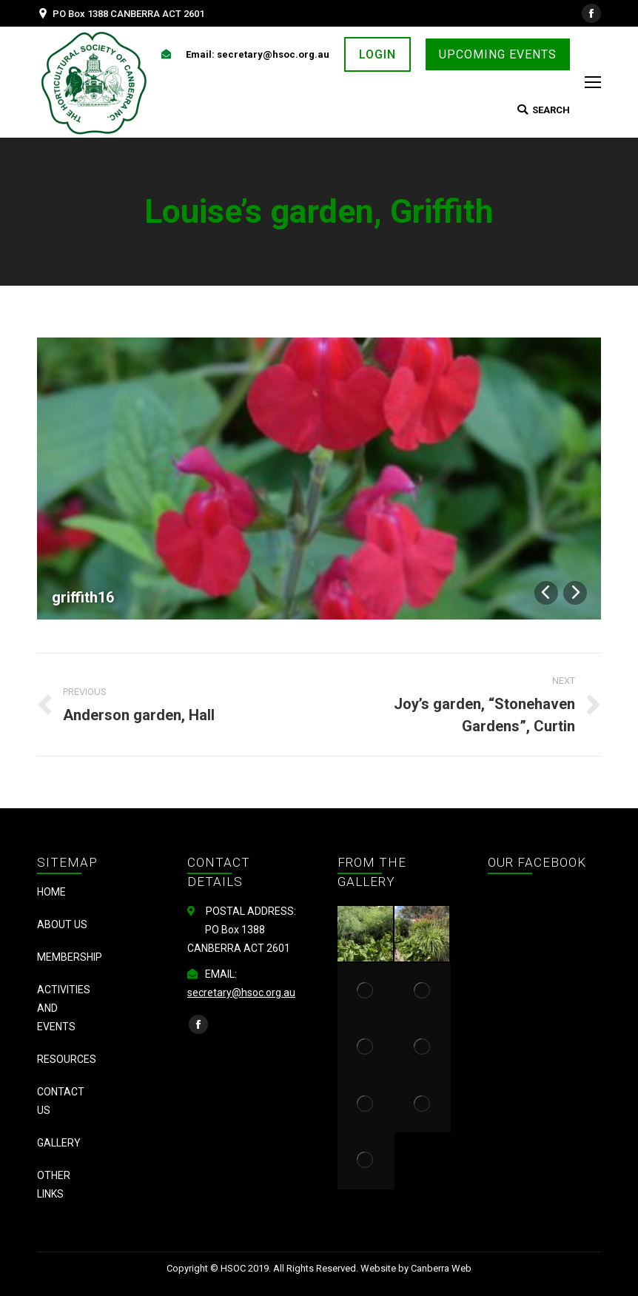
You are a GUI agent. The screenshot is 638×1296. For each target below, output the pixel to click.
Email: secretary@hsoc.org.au (257, 54)
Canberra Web (441, 1268)
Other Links (53, 1184)
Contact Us (60, 1101)
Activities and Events (63, 1008)
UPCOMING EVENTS (498, 54)
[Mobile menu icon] (593, 82)
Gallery (59, 1143)
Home (51, 892)
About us (62, 924)
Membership (69, 957)
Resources (66, 1059)
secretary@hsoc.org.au (241, 992)
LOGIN (377, 54)
